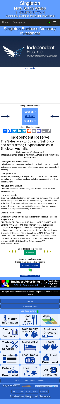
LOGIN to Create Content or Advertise (30, 380)
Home (5, 22)
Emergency (19, 22)
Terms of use (17, 391)
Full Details (30, 68)
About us (44, 391)
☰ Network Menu (30, 306)
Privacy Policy (31, 391)
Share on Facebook (30, 265)
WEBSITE (30, 252)
